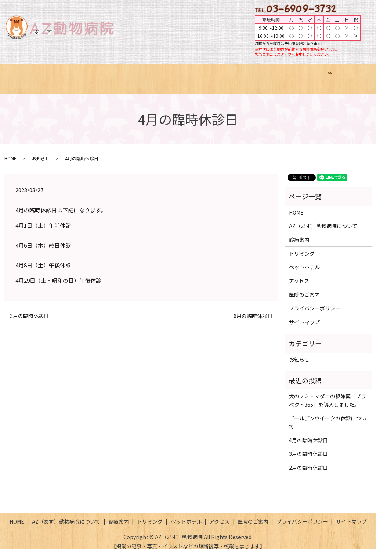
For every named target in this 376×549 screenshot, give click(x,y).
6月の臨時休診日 (253, 308)
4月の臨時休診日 (308, 433)
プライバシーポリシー (314, 301)
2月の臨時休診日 (308, 460)
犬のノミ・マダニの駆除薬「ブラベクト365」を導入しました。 (327, 393)
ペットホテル (235, 74)
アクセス (276, 74)
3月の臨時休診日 (29, 308)
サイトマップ (304, 315)
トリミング (191, 74)
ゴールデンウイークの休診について (327, 415)
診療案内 (152, 74)
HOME (36, 74)
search (351, 75)
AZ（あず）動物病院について (93, 74)
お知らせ (41, 151)
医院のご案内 (316, 74)
